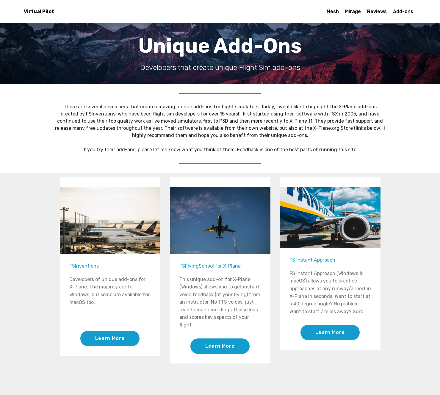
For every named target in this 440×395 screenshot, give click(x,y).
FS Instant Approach (312, 260)
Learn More (110, 338)
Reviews (377, 11)
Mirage (353, 11)
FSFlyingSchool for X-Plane (210, 266)
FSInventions (84, 266)
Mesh (333, 11)
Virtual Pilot (39, 11)
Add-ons (403, 11)
